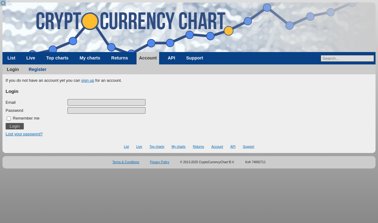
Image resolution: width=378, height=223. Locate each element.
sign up (87, 80)
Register (37, 69)
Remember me (23, 118)
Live (30, 57)
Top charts (57, 57)
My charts (90, 57)
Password (14, 110)
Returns (119, 57)
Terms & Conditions (125, 162)
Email (11, 102)
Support (194, 57)
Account (148, 57)
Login (13, 69)
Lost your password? (24, 134)
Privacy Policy (159, 162)
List (11, 57)
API (171, 57)
